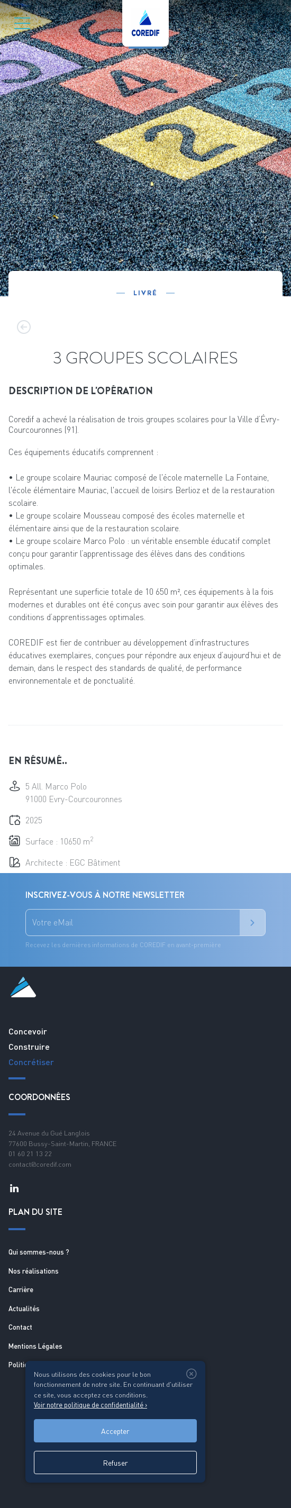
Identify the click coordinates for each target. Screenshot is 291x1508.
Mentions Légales (35, 1346)
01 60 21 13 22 (30, 1153)
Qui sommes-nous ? (38, 1252)
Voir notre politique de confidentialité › (90, 1405)
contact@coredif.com (39, 1164)
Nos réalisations (33, 1271)
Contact (20, 1327)
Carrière (20, 1289)
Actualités (24, 1308)
